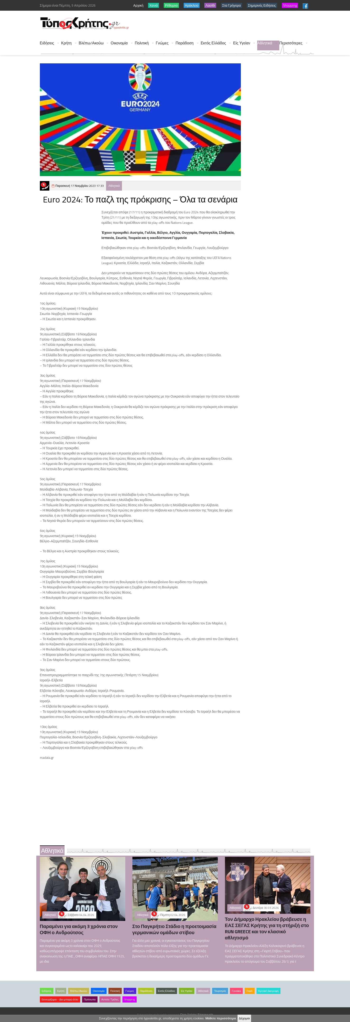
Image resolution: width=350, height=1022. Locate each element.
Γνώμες (162, 43)
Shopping (129, 999)
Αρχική (138, 5)
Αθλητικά (264, 43)
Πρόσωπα (90, 999)
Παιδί (249, 991)
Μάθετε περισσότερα (220, 1018)
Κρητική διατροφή (268, 991)
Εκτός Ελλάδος (213, 43)
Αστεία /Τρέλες (110, 999)
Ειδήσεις (47, 43)
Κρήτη (66, 43)
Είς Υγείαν (241, 43)
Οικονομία (119, 43)
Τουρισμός (220, 991)
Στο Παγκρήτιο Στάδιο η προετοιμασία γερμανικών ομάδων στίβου (174, 929)
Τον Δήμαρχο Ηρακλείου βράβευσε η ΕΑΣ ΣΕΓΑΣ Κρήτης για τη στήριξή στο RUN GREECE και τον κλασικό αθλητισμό (267, 928)
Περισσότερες (290, 43)
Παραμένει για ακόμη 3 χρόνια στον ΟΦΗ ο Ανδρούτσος (79, 929)
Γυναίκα (236, 991)
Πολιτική (142, 43)
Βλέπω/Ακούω (91, 43)
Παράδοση (185, 43)
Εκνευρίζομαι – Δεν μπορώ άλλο (60, 999)
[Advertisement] (227, 23)
